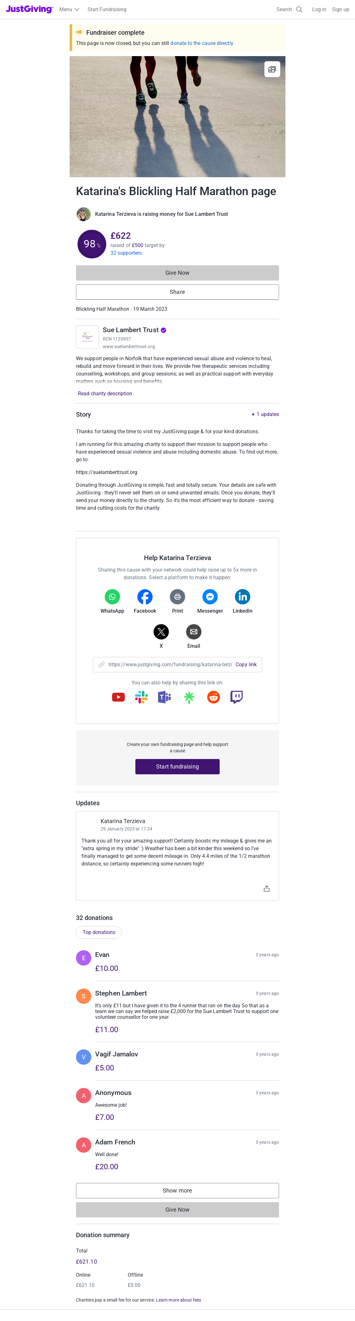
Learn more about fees (178, 1184)
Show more (184, 1077)
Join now (104, 1227)
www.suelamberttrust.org (129, 346)
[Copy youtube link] (118, 698)
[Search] (290, 9)
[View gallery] (272, 69)
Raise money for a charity (34, 1227)
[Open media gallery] (177, 116)
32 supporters (126, 253)
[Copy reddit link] (213, 698)
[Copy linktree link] (189, 699)
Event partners (197, 1239)
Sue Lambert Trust (135, 330)
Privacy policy (56, 1306)
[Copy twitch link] (236, 698)
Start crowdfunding (27, 1239)
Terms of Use (20, 1306)
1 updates (268, 414)
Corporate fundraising (205, 1227)
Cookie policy (93, 1306)
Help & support (22, 1262)
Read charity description (105, 393)
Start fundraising (177, 766)
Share (177, 291)
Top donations (99, 817)
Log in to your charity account (127, 1239)
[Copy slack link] (141, 698)
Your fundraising (24, 1250)
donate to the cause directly (201, 43)
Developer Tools (199, 1250)
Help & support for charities (124, 1250)
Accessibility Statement (140, 1306)
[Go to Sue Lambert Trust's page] (87, 336)
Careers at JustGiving (293, 1239)
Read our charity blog (117, 1262)
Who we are (282, 1227)
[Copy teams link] (164, 698)
